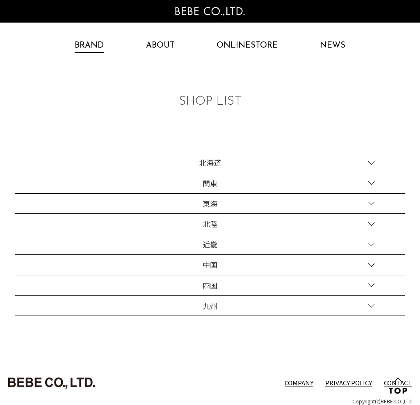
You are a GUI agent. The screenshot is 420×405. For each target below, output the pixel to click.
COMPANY (299, 382)
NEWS (332, 45)
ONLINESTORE (247, 45)
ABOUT (160, 45)
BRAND (89, 45)
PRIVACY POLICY (348, 382)
